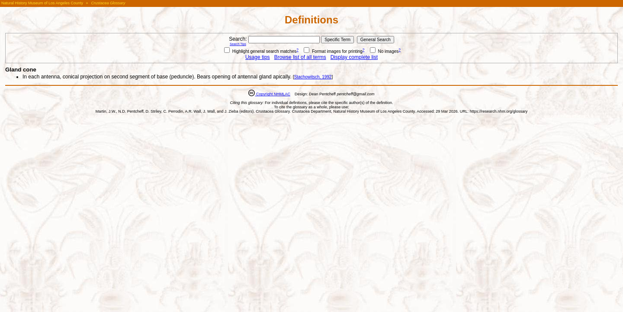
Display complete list (354, 57)
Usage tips (257, 57)
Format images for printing (333, 51)
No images (384, 51)
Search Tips (238, 44)
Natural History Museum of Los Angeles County (42, 3)
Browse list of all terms (300, 57)
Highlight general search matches (260, 51)
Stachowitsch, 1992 (313, 77)
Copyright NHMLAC (272, 94)
